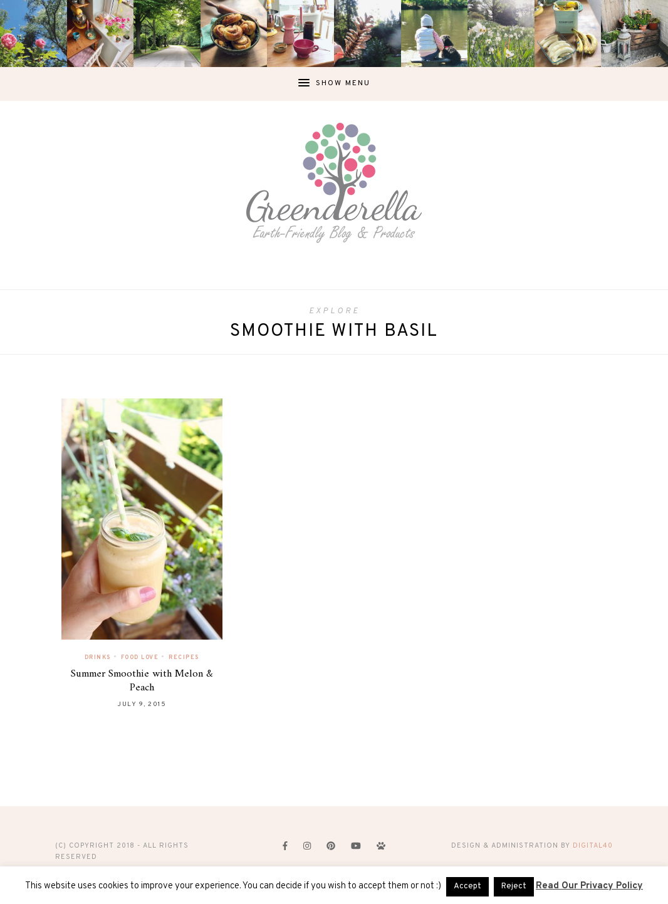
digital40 (593, 845)
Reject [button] (513, 886)
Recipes (184, 657)
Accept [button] (467, 886)
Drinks (98, 657)
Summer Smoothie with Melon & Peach (142, 681)
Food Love (140, 657)
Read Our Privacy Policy (589, 886)
